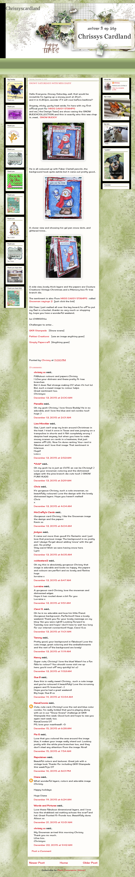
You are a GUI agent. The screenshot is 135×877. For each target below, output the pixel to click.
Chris (37, 486)
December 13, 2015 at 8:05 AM (53, 554)
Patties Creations (39, 336)
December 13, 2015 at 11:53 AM (53, 671)
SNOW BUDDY (48, 117)
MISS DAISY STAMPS (61, 108)
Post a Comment (41, 851)
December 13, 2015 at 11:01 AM (52, 631)
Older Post (90, 862)
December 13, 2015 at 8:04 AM (53, 526)
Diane (37, 777)
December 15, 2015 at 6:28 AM (52, 728)
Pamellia (38, 403)
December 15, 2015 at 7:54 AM (52, 751)
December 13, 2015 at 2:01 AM (52, 417)
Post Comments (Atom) (71, 870)
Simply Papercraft (39, 342)
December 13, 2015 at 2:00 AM (53, 397)
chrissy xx (40, 372)
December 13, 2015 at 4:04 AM (53, 506)
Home (64, 862)
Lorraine (38, 586)
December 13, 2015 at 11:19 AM (52, 651)
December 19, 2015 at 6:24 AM (52, 799)
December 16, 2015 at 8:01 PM (52, 771)
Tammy (38, 637)
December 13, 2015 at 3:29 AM (52, 480)
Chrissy (117, 83)
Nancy (37, 657)
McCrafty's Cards (44, 512)
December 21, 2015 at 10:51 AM (53, 822)
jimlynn (38, 532)
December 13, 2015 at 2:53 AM (52, 457)
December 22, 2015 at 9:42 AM (53, 845)
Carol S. (38, 609)
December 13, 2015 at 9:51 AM (52, 603)
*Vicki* (37, 464)
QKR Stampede (38, 330)
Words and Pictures (45, 805)
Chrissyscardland (23, 8)
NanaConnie (41, 703)
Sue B (37, 677)
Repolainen (40, 757)
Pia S (37, 734)
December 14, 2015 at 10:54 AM (53, 697)
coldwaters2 (41, 560)
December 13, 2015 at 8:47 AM (52, 580)
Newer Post (37, 862)
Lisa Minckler (41, 423)
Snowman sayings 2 (41, 301)
